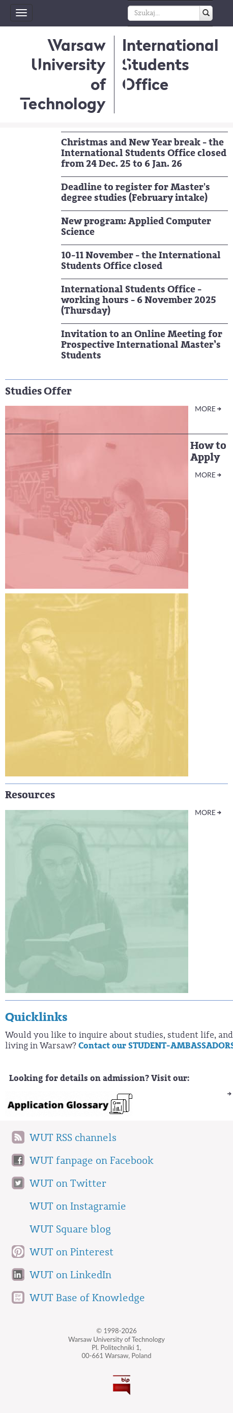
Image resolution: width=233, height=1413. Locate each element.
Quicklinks (36, 1017)
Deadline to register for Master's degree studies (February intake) (135, 192)
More (205, 408)
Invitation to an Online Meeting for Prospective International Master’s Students (141, 344)
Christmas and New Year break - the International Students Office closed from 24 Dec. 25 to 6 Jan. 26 (143, 153)
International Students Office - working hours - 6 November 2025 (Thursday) (138, 300)
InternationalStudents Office (170, 65)
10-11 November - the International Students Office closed (141, 261)
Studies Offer (38, 391)
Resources (30, 795)
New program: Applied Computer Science (136, 226)
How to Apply (208, 451)
